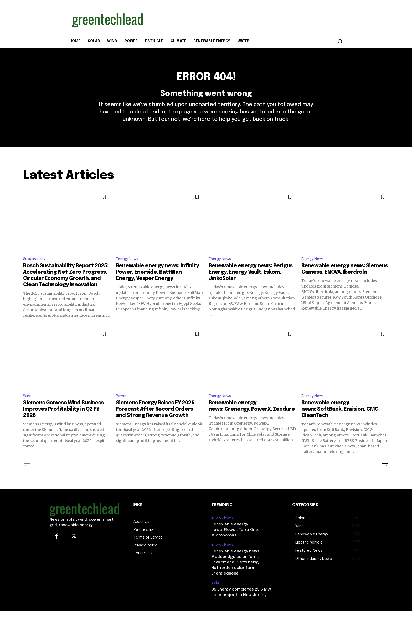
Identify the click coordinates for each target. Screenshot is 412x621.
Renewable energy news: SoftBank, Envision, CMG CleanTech (339, 419)
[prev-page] (27, 474)
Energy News (128, 267)
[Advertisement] (245, 19)
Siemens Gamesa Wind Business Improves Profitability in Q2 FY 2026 (63, 419)
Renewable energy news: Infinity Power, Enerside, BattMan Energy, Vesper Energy (157, 281)
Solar (215, 593)
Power (122, 405)
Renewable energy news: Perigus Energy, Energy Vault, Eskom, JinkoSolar (250, 281)
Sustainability (36, 267)
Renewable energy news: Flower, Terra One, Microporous (235, 540)
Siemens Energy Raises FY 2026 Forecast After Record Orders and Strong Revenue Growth (155, 419)
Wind (28, 405)
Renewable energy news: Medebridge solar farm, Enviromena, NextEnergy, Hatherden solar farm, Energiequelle (236, 573)
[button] (340, 41)
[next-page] (384, 474)
